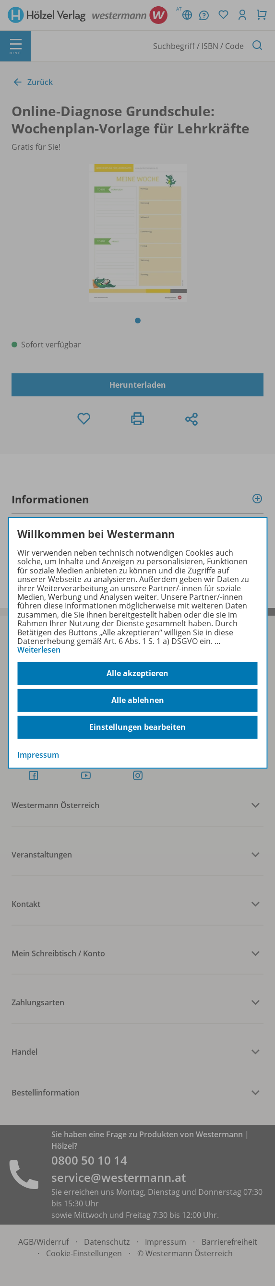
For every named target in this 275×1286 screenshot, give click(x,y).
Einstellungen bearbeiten (137, 727)
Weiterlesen (38, 649)
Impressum (38, 754)
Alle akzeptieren (137, 673)
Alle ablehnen (137, 700)
